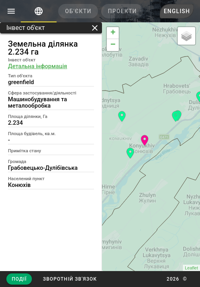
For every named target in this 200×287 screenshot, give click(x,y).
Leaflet (191, 267)
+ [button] (113, 33)
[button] (69, 279)
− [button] (113, 45)
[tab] (39, 11)
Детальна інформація (37, 66)
